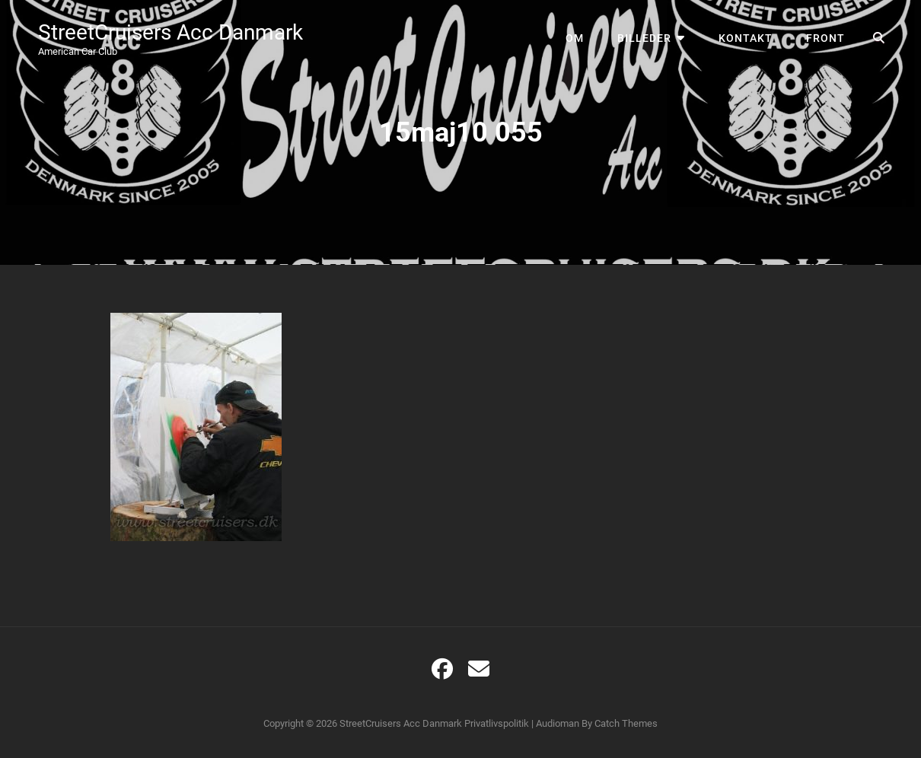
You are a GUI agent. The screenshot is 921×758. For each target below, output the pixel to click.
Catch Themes (626, 723)
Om (575, 38)
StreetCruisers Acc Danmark (170, 32)
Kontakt (746, 38)
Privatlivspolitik (496, 723)
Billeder (644, 38)
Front (825, 38)
